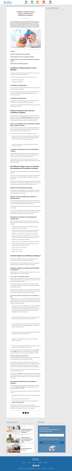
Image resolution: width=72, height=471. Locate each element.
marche (37, 349)
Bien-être (24, 462)
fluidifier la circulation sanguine (18, 402)
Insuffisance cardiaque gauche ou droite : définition (20, 54)
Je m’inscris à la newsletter (51, 442)
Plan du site (38, 468)
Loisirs (29, 462)
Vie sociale (40, 462)
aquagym (15, 351)
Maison (34, 462)
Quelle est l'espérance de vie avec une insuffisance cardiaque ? (22, 56)
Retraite (45, 462)
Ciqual (20, 373)
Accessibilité (44, 468)
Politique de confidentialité (30, 468)
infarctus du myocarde (19, 387)
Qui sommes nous (51, 468)
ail (15, 311)
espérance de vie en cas (26, 117)
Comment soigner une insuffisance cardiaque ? (19, 63)
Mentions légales (21, 468)
